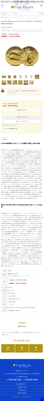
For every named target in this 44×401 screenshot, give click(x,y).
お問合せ (36, 348)
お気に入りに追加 (22, 116)
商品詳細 (5, 139)
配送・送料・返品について (10, 125)
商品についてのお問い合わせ (22, 121)
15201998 (13, 30)
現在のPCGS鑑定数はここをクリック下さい (19, 275)
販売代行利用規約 (22, 393)
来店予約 (22, 348)
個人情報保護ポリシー (22, 384)
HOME (2, 17)
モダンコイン (7, 17)
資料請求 (8, 348)
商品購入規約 (22, 390)
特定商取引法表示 (22, 387)
